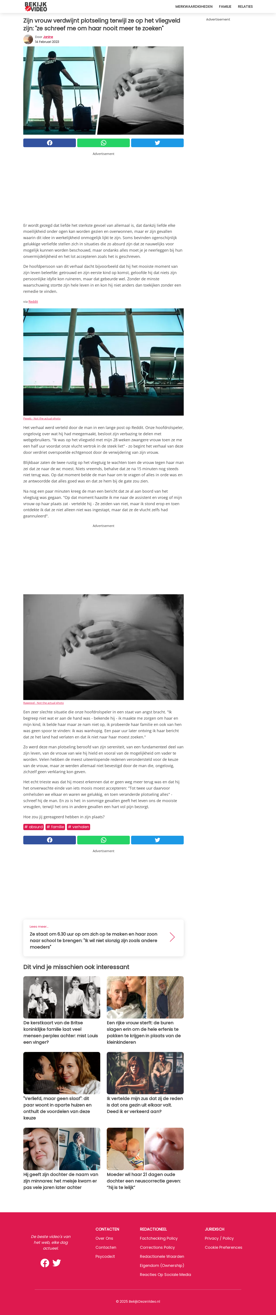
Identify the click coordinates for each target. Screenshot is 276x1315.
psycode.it (105, 1256)
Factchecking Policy (159, 1238)
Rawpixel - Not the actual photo (43, 703)
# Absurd (33, 826)
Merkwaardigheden (193, 6)
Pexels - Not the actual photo (42, 418)
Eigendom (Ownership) (162, 1265)
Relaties (245, 6)
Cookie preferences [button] (223, 1247)
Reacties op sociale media (165, 1274)
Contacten (106, 1247)
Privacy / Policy (219, 1238)
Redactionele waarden (162, 1256)
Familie (225, 6)
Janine (48, 37)
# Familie (55, 826)
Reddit (33, 301)
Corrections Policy (157, 1247)
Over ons (104, 1238)
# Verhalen (78, 826)
